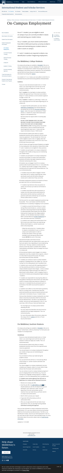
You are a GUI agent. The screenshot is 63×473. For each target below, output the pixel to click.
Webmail (53, 451)
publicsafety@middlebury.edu (7, 457)
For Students (11, 11)
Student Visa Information (7, 39)
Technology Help (55, 448)
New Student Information (7, 36)
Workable (40, 65)
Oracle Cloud (45, 449)
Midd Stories (53, 1)
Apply (32, 1)
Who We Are (4, 11)
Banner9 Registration (27, 447)
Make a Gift (6, 452)
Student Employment (39, 216)
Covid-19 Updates (36, 447)
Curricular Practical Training (8, 53)
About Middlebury (38, 1)
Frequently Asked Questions (8, 14)
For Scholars (17, 11)
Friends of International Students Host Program (7, 80)
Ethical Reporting (46, 444)
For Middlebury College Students (57, 36)
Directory (34, 449)
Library (44, 447)
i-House (3, 84)
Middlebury (9, 20)
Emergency (25, 444)
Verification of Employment (27, 107)
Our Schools (28, 1)
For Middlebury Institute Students (57, 39)
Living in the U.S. (33, 11)
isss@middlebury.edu (36, 385)
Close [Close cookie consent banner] (59, 466)
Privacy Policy (25, 470)
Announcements (18, 14)
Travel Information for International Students (6, 75)
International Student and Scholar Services (23, 8)
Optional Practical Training (7, 58)
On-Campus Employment (6, 48)
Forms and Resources (42, 11)
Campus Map (35, 444)
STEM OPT (6, 62)
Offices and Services (46, 1)
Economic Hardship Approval (8, 70)
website (33, 74)
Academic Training (7, 66)
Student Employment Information (48, 20)
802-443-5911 (9, 456)
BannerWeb (25, 449)
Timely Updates (25, 11)
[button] (59, 2)
